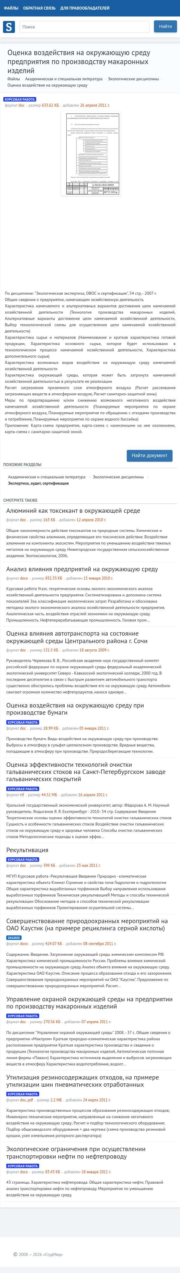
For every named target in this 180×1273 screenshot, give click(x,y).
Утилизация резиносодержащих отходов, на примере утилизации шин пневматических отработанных (82, 1080)
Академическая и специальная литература (64, 78)
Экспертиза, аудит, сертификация (38, 483)
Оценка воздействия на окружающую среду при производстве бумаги (75, 708)
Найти (165, 26)
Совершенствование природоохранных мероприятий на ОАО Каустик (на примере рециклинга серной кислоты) (87, 924)
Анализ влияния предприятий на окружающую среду (82, 569)
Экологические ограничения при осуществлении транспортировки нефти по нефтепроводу (76, 1152)
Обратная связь (39, 8)
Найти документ (149, 455)
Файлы (11, 8)
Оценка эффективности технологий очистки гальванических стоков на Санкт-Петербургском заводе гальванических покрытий (86, 771)
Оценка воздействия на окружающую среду (47, 85)
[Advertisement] (90, 241)
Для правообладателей (84, 8)
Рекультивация (27, 850)
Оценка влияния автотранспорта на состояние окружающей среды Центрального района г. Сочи (76, 637)
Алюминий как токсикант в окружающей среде (73, 510)
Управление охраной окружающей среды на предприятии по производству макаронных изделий (89, 1002)
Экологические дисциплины (133, 78)
